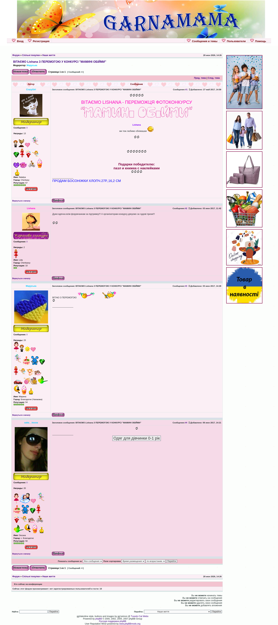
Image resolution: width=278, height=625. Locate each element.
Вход (17, 41)
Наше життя (48, 55)
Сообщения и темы (202, 41)
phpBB (98, 619)
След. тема (214, 78)
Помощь (258, 41)
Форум (16, 55)
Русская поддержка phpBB (112, 621)
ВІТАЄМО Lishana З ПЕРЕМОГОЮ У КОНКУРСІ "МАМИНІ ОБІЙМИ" (59, 61)
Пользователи (234, 41)
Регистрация (38, 41)
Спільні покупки (31, 55)
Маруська (32, 65)
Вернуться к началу (21, 201)
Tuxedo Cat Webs (139, 616)
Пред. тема (200, 78)
